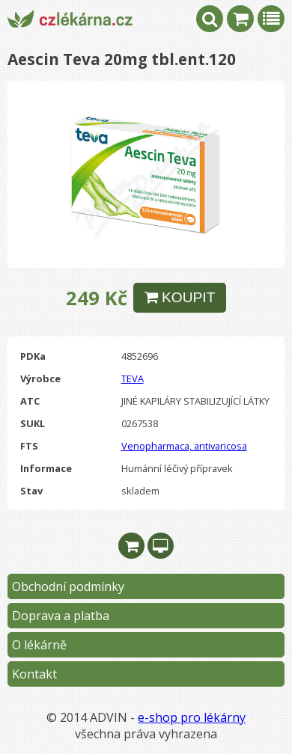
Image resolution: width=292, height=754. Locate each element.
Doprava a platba (60, 615)
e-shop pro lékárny (192, 717)
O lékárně (39, 645)
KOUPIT (180, 297)
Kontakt (34, 674)
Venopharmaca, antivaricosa (184, 446)
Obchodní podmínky (68, 586)
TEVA (132, 378)
